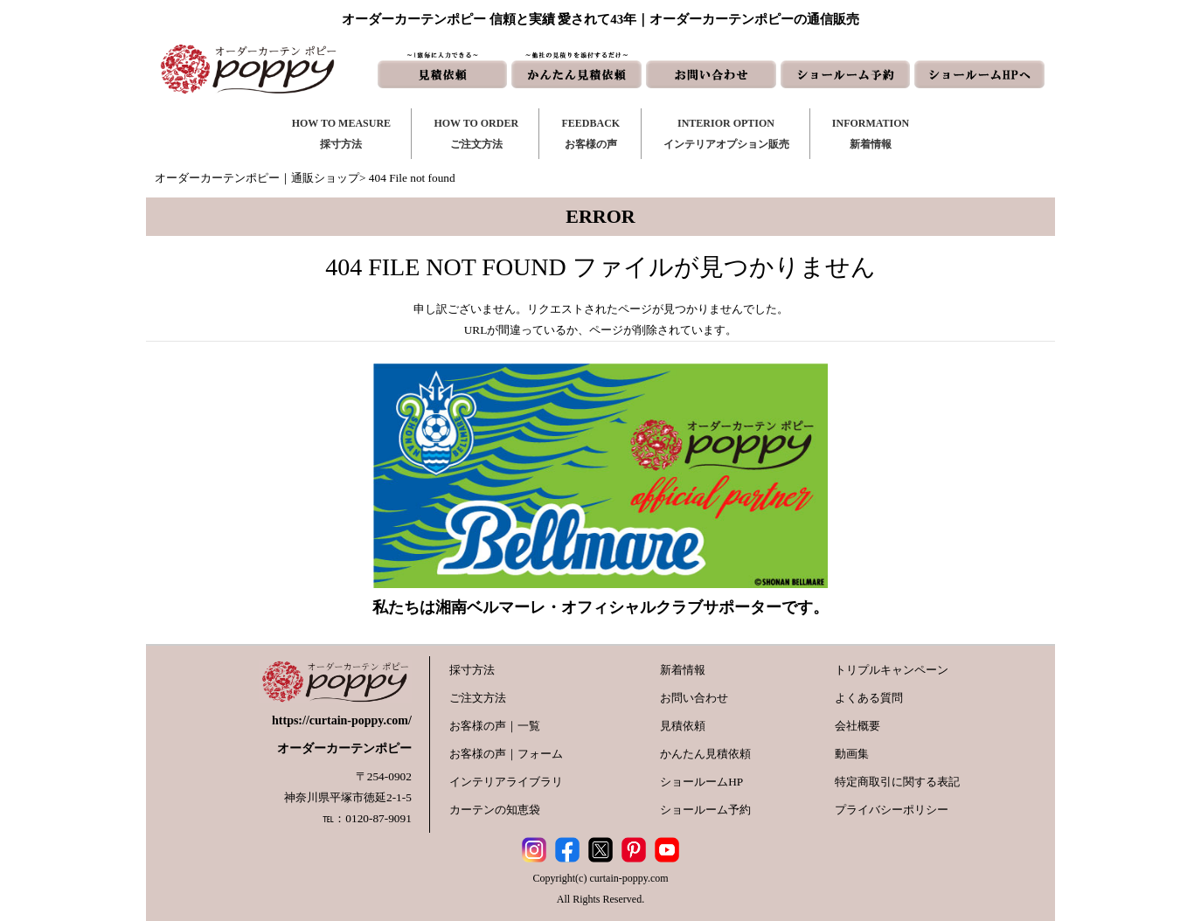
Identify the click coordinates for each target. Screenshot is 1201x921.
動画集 (852, 753)
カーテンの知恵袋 (494, 809)
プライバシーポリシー (891, 809)
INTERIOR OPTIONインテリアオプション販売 (726, 133)
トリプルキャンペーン (891, 669)
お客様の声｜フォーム (506, 753)
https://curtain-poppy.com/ (342, 720)
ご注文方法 (477, 697)
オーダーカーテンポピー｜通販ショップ (257, 177)
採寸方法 (472, 669)
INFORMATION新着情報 (870, 133)
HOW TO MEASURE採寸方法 (341, 133)
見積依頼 (682, 725)
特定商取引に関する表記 (897, 781)
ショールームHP (701, 781)
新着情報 (682, 669)
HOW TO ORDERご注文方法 (476, 133)
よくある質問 (869, 697)
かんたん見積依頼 (705, 753)
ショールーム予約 (705, 809)
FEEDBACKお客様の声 (590, 133)
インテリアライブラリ (506, 781)
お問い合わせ (694, 697)
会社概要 (857, 725)
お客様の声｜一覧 (494, 725)
